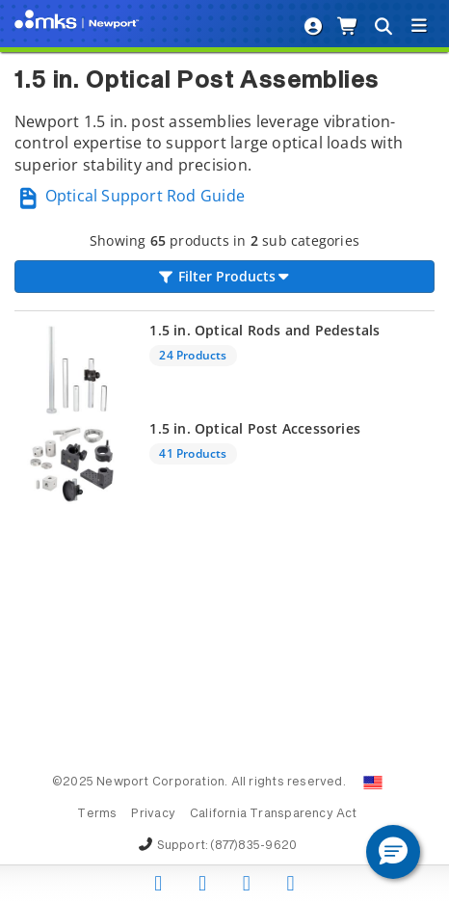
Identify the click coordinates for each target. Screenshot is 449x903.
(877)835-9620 (253, 846)
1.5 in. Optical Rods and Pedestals (264, 330)
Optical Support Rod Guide (129, 195)
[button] (393, 852)
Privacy (152, 814)
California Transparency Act (273, 814)
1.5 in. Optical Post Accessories (254, 428)
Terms (97, 814)
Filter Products (224, 276)
